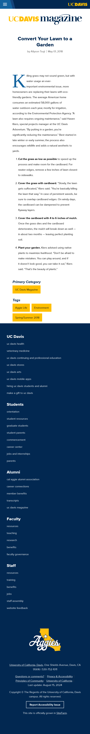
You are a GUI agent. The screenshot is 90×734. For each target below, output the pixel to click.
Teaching (12, 533)
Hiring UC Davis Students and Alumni (27, 386)
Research (12, 540)
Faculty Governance (18, 554)
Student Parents (16, 433)
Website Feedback (17, 608)
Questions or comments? (29, 676)
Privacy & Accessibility (60, 676)
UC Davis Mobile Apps (19, 379)
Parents (11, 461)
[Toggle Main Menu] (5, 4)
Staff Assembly (15, 601)
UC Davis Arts (14, 372)
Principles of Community (30, 681)
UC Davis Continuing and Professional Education (34, 358)
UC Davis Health (15, 344)
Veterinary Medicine (18, 351)
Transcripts (13, 500)
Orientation (13, 412)
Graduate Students (17, 426)
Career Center (14, 447)
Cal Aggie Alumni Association (23, 479)
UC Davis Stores (15, 365)
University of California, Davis (26, 665)
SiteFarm (61, 713)
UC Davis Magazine (26, 290)
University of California (59, 681)
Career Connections (18, 486)
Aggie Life (21, 308)
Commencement (16, 440)
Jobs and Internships (18, 454)
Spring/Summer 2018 (27, 317)
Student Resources (17, 419)
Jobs (9, 594)
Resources (12, 526)
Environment (41, 308)
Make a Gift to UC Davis (20, 393)
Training (11, 580)
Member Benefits (17, 493)
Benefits (11, 547)
